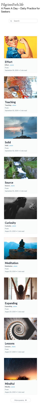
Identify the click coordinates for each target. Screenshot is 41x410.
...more (11, 65)
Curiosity (10, 222)
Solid (8, 142)
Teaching (10, 102)
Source (9, 182)
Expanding (11, 303)
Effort (8, 61)
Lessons (9, 343)
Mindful (10, 383)
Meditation (11, 263)
